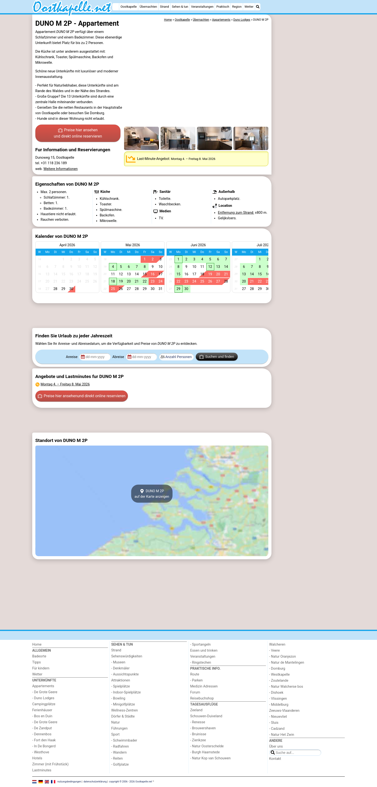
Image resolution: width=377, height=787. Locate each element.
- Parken (196, 680)
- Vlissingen (278, 699)
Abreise (118, 357)
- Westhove (40, 752)
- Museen (118, 662)
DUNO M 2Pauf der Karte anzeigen (151, 493)
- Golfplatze (120, 764)
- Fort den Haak (44, 740)
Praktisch (222, 6)
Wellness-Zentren (124, 710)
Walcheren (277, 644)
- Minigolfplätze (123, 704)
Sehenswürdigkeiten (126, 656)
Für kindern (41, 668)
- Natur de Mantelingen (286, 663)
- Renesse (197, 722)
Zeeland (196, 710)
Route (194, 674)
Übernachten (148, 6)
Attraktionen (120, 680)
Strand (164, 6)
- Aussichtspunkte (125, 674)
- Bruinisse (198, 734)
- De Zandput (42, 728)
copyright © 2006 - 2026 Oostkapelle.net (130, 781)
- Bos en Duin (42, 716)
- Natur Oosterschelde (207, 746)
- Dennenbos (41, 734)
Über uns (276, 746)
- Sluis (273, 723)
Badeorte (39, 656)
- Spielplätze (120, 686)
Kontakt (275, 759)
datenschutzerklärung (95, 781)
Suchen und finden (216, 357)
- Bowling (118, 698)
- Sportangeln (200, 644)
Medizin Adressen (204, 686)
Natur (115, 722)
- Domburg (277, 669)
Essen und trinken (204, 650)
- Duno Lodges (43, 698)
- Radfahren (120, 746)
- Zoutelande (279, 681)
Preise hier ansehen (78, 133)
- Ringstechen (200, 663)
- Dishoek (276, 693)
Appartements (43, 686)
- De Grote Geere (44, 692)
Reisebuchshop (202, 698)
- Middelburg (279, 705)
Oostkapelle (128, 6)
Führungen (119, 728)
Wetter (249, 6)
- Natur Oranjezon (282, 657)
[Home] (115, 6)
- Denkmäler (120, 668)
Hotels (37, 758)
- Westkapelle (279, 675)
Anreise (72, 357)
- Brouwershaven (203, 728)
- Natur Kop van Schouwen (210, 758)
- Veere (274, 650)
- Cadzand (277, 729)
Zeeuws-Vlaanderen (284, 711)
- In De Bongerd (44, 746)
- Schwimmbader (124, 740)
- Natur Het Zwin (281, 735)
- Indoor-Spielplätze (126, 692)
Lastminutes (41, 770)
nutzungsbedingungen (69, 781)
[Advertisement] (309, 125)
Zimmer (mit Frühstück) (50, 764)
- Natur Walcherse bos (286, 687)
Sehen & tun (180, 6)
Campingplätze (43, 704)
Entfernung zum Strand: (236, 213)
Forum (195, 692)
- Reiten (117, 758)
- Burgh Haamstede (205, 752)
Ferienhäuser (42, 710)
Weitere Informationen (61, 169)
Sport (115, 734)
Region (236, 6)
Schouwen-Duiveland (206, 716)
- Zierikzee (198, 740)
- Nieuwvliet (278, 717)
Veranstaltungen (202, 6)
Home (37, 644)
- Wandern (119, 752)
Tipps (36, 662)
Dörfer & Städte (123, 716)
